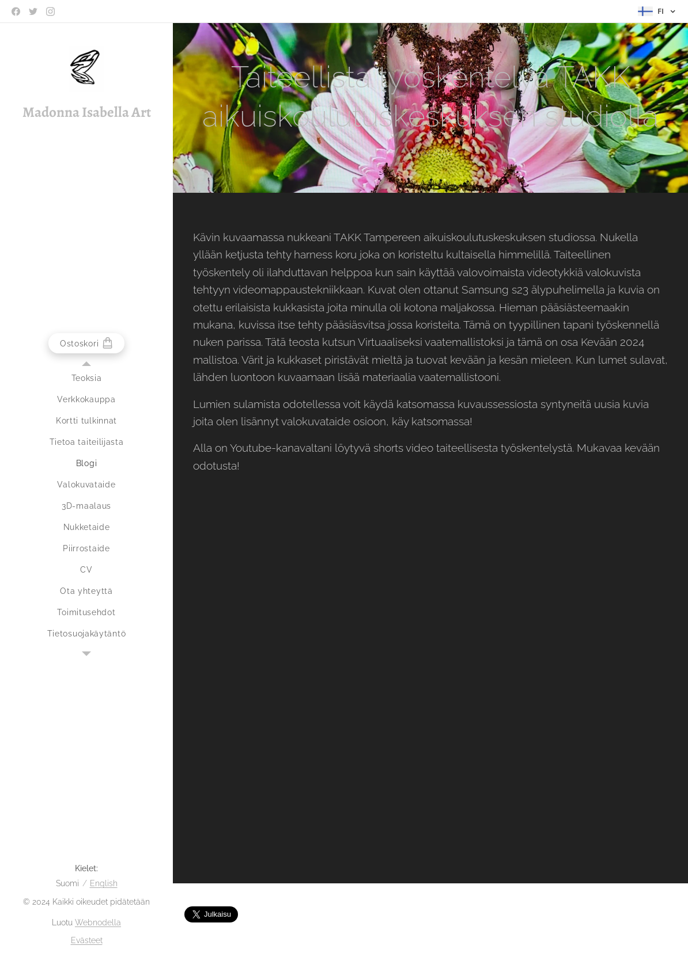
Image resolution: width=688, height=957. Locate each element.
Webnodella (98, 922)
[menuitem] (86, 378)
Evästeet (87, 940)
